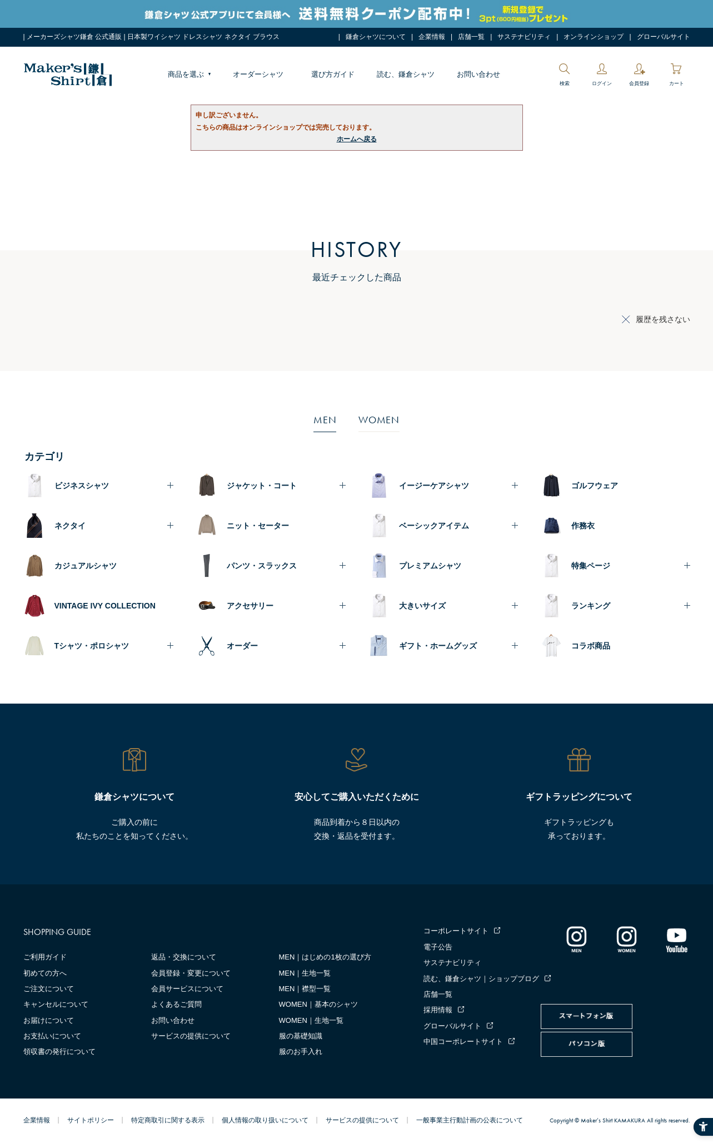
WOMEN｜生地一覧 (311, 1020)
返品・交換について (183, 957)
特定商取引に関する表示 (168, 1120)
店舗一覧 (471, 37)
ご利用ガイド (45, 957)
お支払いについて (52, 1036)
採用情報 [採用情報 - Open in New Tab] (437, 1010)
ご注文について (48, 988)
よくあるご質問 (176, 1004)
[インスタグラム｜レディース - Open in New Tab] (626, 939)
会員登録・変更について (191, 973)
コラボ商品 (590, 645)
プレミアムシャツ (430, 565)
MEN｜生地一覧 (305, 973)
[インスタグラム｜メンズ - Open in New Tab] (576, 939)
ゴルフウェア (594, 485)
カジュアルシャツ (85, 565)
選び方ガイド (333, 74)
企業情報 (431, 37)
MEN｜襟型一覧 (305, 988)
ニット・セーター (258, 525)
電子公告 (437, 947)
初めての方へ (45, 973)
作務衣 (583, 525)
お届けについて (48, 1020)
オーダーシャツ (258, 74)
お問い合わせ (478, 74)
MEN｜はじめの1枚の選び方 (325, 957)
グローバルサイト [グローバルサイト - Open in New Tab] (663, 37)
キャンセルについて (55, 1004)
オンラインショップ (594, 37)
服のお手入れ (300, 1051)
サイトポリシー (90, 1120)
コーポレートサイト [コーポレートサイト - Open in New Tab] (455, 931)
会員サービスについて (187, 988)
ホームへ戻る (357, 139)
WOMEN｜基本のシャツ (318, 1004)
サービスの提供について (191, 1036)
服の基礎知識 (300, 1036)
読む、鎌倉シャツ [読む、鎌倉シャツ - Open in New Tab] (406, 74)
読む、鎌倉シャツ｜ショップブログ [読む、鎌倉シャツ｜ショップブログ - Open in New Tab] (481, 978)
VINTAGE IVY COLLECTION (105, 605)
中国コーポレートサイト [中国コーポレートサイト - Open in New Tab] (463, 1041)
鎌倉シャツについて (376, 37)
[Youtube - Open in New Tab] (676, 939)
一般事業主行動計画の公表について (469, 1120)
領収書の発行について (59, 1051)
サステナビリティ (524, 37)
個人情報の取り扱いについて (265, 1120)
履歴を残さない (663, 319)
